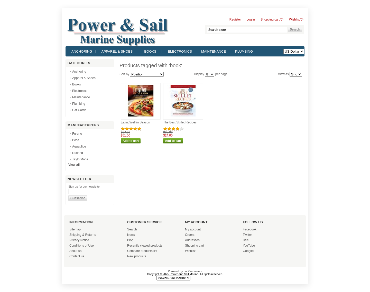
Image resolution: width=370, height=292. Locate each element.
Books (150, 51)
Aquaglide (79, 146)
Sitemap (75, 229)
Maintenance (213, 51)
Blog (130, 240)
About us (75, 251)
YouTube (249, 245)
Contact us (76, 256)
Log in (251, 19)
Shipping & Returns (82, 235)
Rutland (77, 153)
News (131, 235)
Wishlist (190, 251)
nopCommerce (193, 271)
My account (193, 229)
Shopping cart (194, 245)
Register (235, 19)
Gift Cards (79, 110)
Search (132, 229)
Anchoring (81, 51)
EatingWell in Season (135, 122)
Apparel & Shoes (117, 51)
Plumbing (244, 51)
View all (74, 165)
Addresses (192, 240)
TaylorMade (80, 159)
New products (136, 256)
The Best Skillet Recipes (180, 122)
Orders (190, 235)
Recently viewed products (144, 245)
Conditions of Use (81, 245)
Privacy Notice (79, 240)
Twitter (247, 235)
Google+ (249, 251)
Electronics (180, 51)
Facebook (249, 229)
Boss (75, 140)
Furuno (77, 133)
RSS (246, 240)
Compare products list (142, 251)
